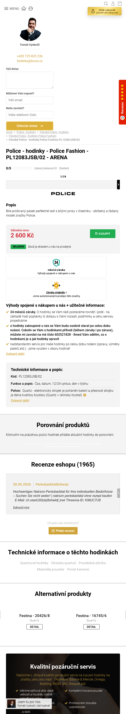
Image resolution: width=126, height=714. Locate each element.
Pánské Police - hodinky (54, 132)
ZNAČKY (31, 8)
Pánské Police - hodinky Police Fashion (32, 136)
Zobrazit (21, 482)
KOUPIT (102, 233)
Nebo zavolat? (15, 108)
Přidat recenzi (63, 505)
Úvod (9, 132)
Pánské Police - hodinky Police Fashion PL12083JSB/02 (44, 139)
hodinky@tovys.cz (30, 61)
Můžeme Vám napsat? (20, 93)
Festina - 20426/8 (34, 590)
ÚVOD (24, 8)
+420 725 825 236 (30, 56)
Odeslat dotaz (27, 126)
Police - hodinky (26, 132)
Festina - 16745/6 (91, 590)
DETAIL (34, 601)
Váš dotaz (12, 68)
